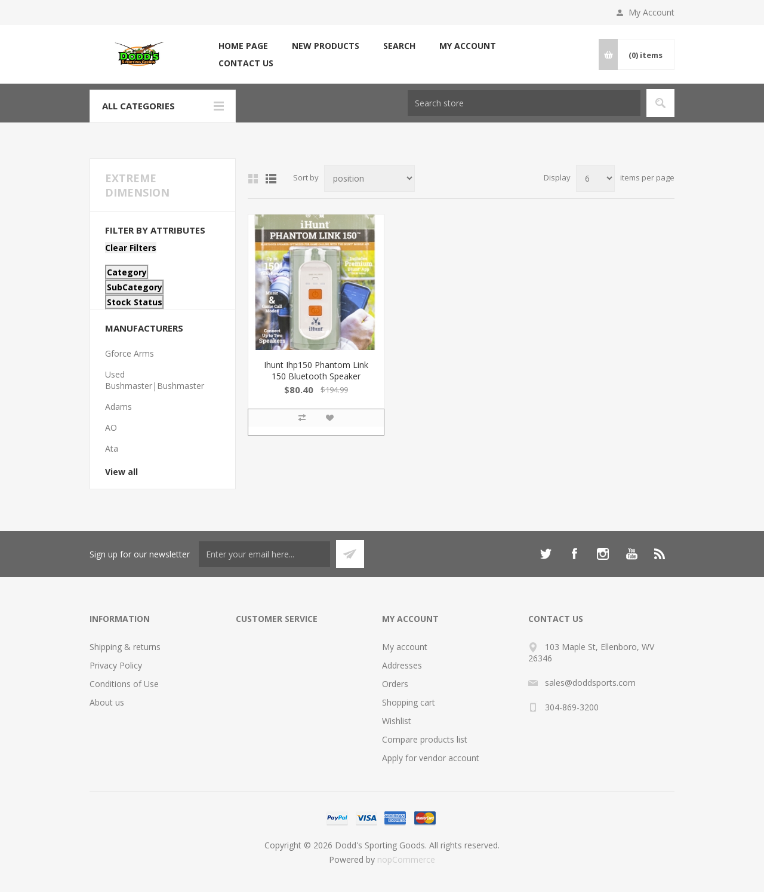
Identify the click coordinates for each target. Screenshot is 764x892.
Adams (118, 406)
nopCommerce (406, 859)
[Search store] (524, 103)
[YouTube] (631, 553)
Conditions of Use (124, 683)
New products (325, 45)
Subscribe (350, 554)
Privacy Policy (116, 665)
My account (467, 45)
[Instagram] (602, 553)
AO (111, 427)
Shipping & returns (125, 646)
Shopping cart (408, 702)
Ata (111, 448)
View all (121, 471)
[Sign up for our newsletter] (264, 554)
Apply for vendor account (430, 758)
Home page (243, 45)
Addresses (402, 665)
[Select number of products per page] (595, 178)
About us (107, 702)
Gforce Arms (129, 353)
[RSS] (660, 553)
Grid (253, 178)
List (271, 178)
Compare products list (424, 739)
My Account (651, 12)
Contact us (245, 63)
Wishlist (396, 721)
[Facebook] (574, 553)
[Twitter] (545, 553)
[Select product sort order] (369, 178)
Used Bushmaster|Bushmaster (154, 380)
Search (399, 45)
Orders (395, 683)
